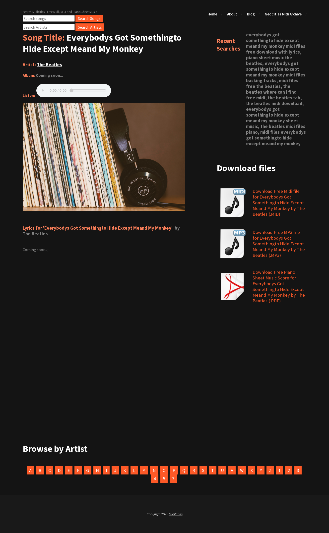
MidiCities (176, 514)
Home (212, 14)
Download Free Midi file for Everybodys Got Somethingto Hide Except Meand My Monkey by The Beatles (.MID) (279, 202)
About (232, 14)
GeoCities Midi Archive (283, 14)
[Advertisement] (165, 388)
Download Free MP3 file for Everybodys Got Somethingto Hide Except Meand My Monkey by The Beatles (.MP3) (279, 243)
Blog (251, 14)
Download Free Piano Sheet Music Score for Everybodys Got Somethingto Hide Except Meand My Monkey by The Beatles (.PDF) (279, 286)
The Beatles (49, 64)
